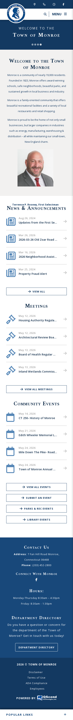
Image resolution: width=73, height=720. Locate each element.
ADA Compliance (36, 683)
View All (36, 291)
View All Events (36, 487)
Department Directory (36, 647)
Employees (37, 688)
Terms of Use (36, 677)
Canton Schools (16, 13)
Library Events (36, 519)
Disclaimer (36, 672)
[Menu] (58, 14)
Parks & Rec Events (36, 508)
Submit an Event (36, 498)
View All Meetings (36, 389)
